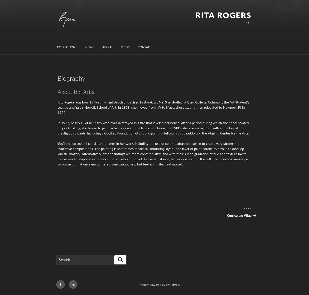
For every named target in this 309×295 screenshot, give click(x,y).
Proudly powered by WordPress (159, 284)
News (89, 47)
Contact (145, 47)
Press (125, 47)
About (107, 47)
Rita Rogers (223, 15)
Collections (67, 47)
